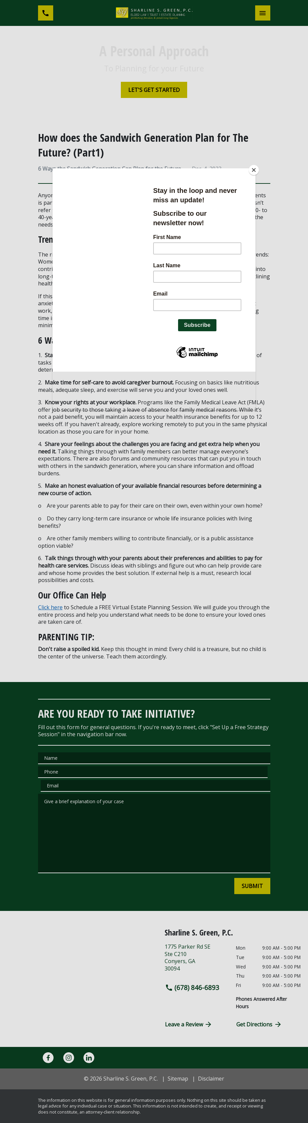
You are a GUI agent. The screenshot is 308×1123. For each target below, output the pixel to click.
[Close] (254, 170)
